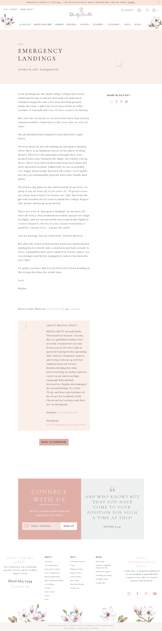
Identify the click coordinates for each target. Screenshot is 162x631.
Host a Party (50, 592)
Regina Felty (51, 69)
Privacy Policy (69, 628)
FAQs (72, 565)
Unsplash (74, 308)
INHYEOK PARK (55, 308)
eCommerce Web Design (95, 625)
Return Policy (76, 573)
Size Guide (74, 580)
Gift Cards (10, 9)
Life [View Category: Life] (20, 44)
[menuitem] (25, 24)
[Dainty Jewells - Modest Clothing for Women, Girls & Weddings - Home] (81, 12)
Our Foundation (51, 565)
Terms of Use (83, 628)
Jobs (46, 599)
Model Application (52, 577)
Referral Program (103, 572)
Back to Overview (54, 442)
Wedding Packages (104, 575)
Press (47, 596)
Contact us (20, 586)
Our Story (49, 562)
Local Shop (49, 584)
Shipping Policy (76, 569)
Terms (131, 2)
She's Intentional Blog (54, 580)
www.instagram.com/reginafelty (66, 424)
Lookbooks (100, 583)
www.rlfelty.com (67, 412)
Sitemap (95, 628)
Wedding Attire (102, 579)
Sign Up (69, 526)
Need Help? (27, 9)
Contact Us (75, 588)
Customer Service (77, 562)
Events (47, 588)
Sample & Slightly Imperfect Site (103, 566)
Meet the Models (77, 584)
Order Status (75, 577)
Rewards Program (52, 569)
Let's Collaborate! (52, 573)
